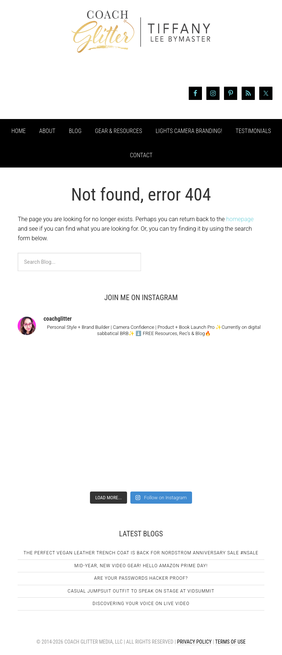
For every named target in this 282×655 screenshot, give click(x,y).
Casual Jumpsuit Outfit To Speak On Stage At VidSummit (141, 591)
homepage (240, 219)
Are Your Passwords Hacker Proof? (141, 578)
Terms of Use (230, 642)
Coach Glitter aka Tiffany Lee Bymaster (141, 47)
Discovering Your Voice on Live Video (141, 603)
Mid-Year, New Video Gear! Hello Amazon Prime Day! (141, 565)
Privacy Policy (194, 642)
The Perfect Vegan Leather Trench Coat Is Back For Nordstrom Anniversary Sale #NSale (141, 552)
